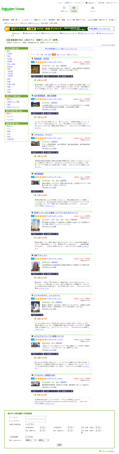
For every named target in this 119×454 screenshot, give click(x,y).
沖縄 (8, 92)
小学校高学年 (29, 427)
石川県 (10, 73)
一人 (8, 129)
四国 (8, 87)
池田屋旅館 (38, 174)
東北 (8, 56)
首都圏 (9, 61)
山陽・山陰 (11, 84)
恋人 (8, 134)
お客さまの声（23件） (55, 298)
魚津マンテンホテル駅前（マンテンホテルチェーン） (56, 213)
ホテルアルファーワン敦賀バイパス (49, 336)
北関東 (9, 59)
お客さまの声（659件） (55, 258)
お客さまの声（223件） (55, 62)
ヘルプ (60, 3)
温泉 (8, 104)
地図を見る (63, 66)
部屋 (49, 54)
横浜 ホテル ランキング (69, 33)
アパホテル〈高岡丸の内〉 (45, 375)
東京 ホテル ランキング (51, 33)
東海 (8, 79)
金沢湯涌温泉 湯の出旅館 (45, 96)
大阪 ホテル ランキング (106, 33)
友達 (8, 136)
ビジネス (10, 119)
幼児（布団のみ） (58, 431)
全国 (8, 51)
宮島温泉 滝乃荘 (41, 59)
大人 (26, 424)
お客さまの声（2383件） (55, 378)
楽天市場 (101, 3)
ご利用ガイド (68, 3)
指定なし (10, 126)
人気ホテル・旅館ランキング (29, 23)
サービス (63, 54)
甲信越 (9, 66)
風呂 (58, 54)
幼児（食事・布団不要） (87, 431)
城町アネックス (40, 255)
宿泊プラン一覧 (38, 76)
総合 (42, 54)
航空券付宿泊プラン (66, 76)
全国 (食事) (44, 23)
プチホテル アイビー (43, 135)
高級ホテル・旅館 (13, 102)
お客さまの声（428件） (55, 99)
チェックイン (13, 417)
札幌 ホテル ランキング (32, 33)
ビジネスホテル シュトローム (47, 295)
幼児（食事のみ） (30, 431)
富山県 (10, 71)
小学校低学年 (57, 427)
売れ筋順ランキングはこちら (100, 29)
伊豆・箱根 (11, 64)
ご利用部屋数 (13, 437)
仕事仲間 (10, 139)
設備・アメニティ (72, 54)
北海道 (9, 53)
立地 (45, 54)
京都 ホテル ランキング (88, 33)
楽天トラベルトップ (11, 23)
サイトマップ (79, 3)
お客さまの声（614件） (55, 138)
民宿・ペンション (13, 107)
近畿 (8, 81)
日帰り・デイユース (51, 76)
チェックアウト (14, 421)
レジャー (10, 116)
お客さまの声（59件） (55, 177)
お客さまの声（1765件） (55, 216)
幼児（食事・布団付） (88, 427)
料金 (16, 440)
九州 (8, 89)
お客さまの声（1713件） (55, 339)
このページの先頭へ (108, 451)
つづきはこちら (83, 89)
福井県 (10, 76)
